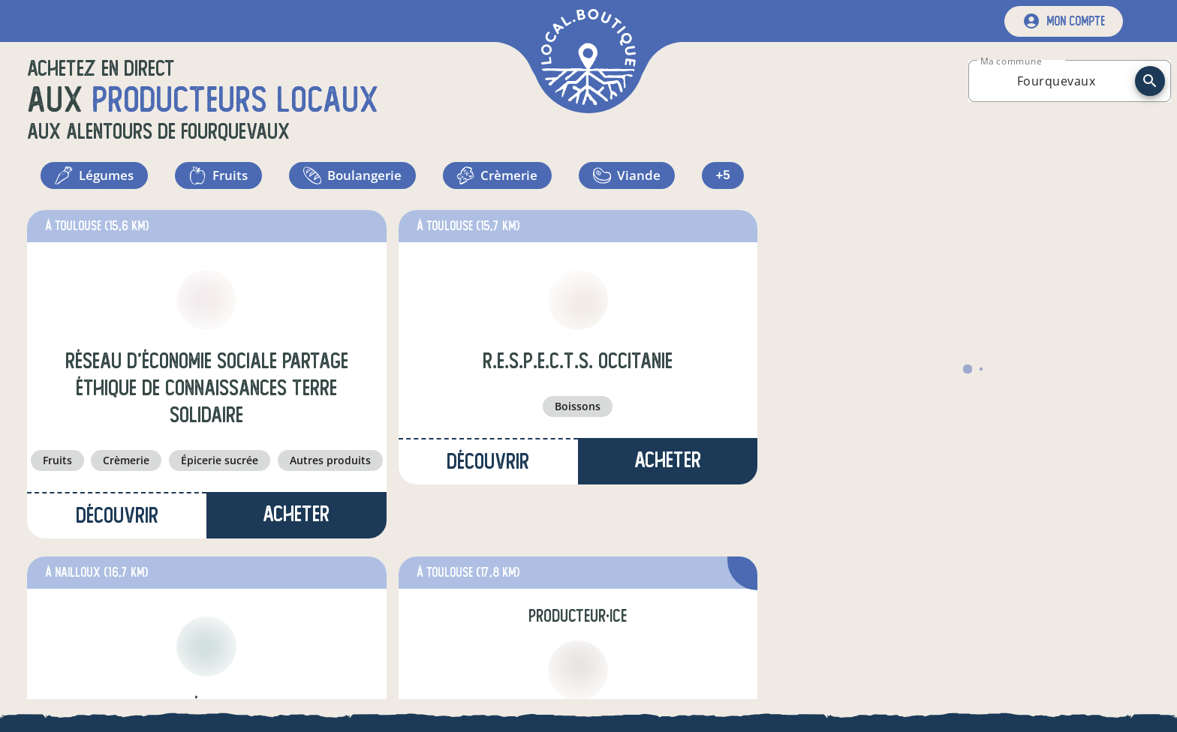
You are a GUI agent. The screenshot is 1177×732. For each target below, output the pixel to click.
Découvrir (117, 521)
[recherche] (1150, 81)
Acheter (296, 520)
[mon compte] (1063, 21)
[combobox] (1056, 81)
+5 (723, 178)
